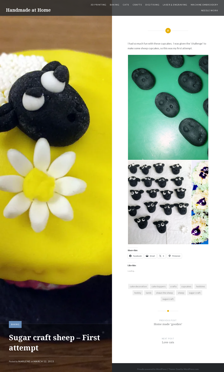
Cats (126, 4)
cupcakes (186, 286)
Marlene (24, 361)
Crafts (137, 4)
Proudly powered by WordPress (152, 369)
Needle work (209, 10)
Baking (114, 4)
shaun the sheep (164, 292)
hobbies (200, 286)
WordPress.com (191, 369)
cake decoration (138, 286)
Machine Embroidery (204, 4)
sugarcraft (168, 298)
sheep (181, 292)
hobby (137, 292)
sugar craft (194, 292)
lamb (148, 292)
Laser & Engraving (175, 4)
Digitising (152, 4)
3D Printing (98, 4)
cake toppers (159, 286)
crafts (173, 286)
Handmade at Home (28, 10)
